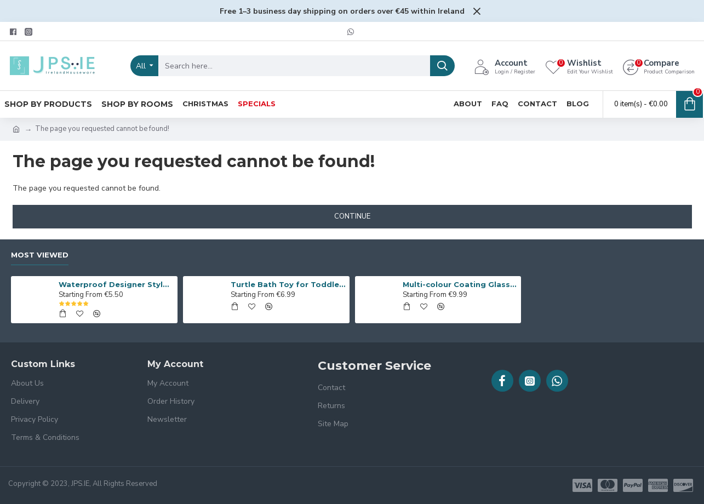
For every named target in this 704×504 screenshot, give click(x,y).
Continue (352, 216)
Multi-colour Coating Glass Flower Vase (460, 284)
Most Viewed (39, 254)
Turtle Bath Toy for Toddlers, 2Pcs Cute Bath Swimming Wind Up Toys (288, 284)
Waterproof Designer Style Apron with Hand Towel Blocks (116, 284)
